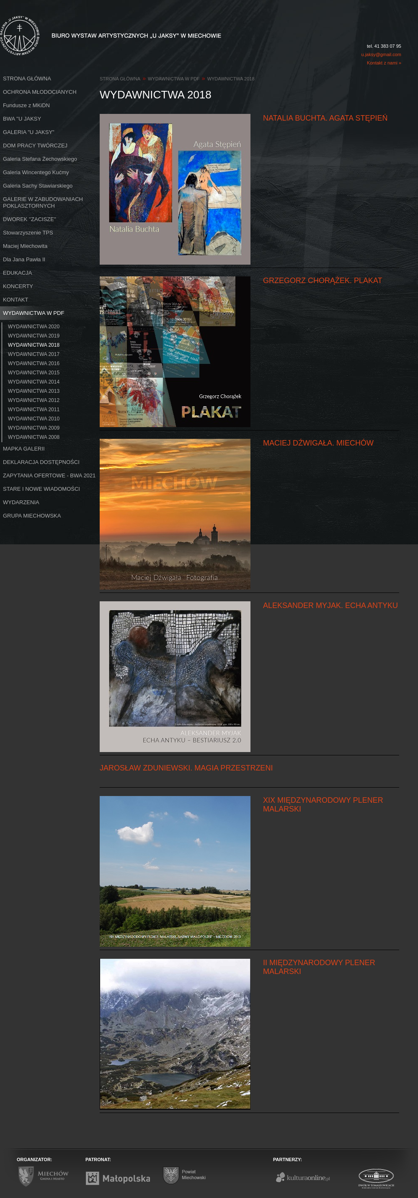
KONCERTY (18, 286)
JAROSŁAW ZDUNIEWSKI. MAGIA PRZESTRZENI (186, 768)
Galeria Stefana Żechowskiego (40, 159)
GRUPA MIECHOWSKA (32, 516)
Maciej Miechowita (25, 246)
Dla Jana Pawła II (24, 259)
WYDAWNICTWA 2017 (33, 354)
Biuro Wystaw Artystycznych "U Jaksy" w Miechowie (95, 26)
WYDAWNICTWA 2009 (33, 428)
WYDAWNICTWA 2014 (33, 382)
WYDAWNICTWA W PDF (33, 313)
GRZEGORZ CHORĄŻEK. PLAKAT (322, 280)
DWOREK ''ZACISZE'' (29, 219)
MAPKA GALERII (24, 449)
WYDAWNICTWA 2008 (33, 437)
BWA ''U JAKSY (22, 119)
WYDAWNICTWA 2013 (33, 391)
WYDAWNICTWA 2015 (33, 373)
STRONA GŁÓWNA (27, 78)
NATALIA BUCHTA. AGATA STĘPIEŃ (325, 118)
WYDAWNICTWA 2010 (33, 419)
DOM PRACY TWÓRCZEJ (35, 145)
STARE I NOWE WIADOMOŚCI (41, 489)
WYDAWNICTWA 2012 (33, 400)
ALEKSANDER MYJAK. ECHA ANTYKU (330, 605)
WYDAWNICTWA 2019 (33, 336)
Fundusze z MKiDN (26, 105)
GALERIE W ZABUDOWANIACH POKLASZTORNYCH (43, 202)
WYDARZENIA (21, 502)
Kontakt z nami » (384, 62)
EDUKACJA (17, 273)
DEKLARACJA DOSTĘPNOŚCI (41, 462)
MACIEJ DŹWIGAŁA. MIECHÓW (318, 443)
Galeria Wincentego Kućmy (36, 172)
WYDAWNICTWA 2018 (33, 345)
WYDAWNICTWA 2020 (33, 327)
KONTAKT (15, 299)
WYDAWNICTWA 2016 (33, 363)
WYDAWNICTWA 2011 (33, 409)
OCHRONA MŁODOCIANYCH (40, 92)
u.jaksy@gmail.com (381, 54)
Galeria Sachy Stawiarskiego (37, 186)
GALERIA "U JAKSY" (28, 132)
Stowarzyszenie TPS (28, 232)
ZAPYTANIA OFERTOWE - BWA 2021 (49, 475)
